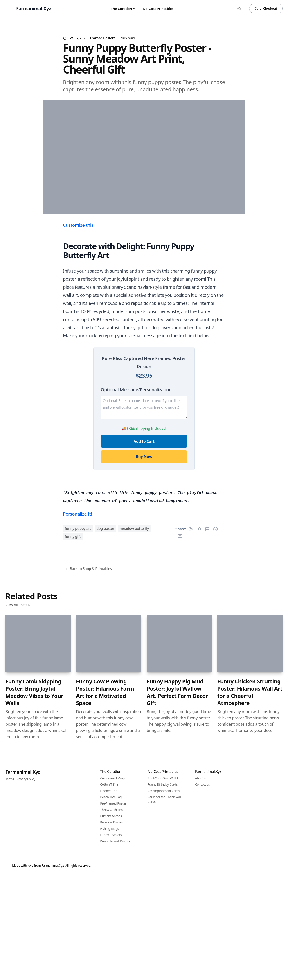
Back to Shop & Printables (88, 819)
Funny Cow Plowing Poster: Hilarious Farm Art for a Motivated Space (105, 942)
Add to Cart (144, 529)
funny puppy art (78, 778)
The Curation (123, 8)
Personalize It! (77, 764)
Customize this (78, 314)
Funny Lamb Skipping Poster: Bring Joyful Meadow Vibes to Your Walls (34, 942)
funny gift (73, 787)
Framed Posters (102, 38)
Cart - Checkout (266, 8)
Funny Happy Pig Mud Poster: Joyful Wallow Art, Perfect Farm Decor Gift (177, 942)
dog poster (105, 778)
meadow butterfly (134, 778)
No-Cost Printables (160, 8)
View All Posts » (17, 855)
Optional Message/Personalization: (137, 478)
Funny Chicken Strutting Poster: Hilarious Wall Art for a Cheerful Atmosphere (249, 942)
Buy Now (144, 545)
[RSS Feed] (239, 8)
